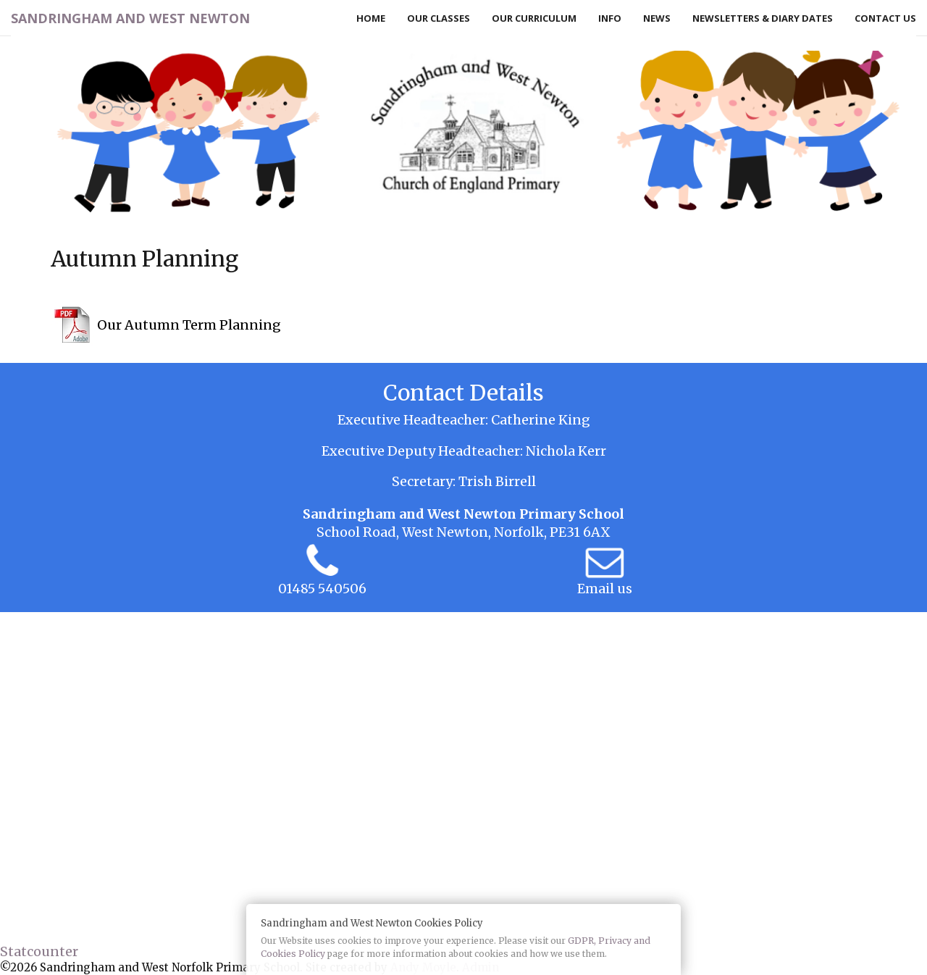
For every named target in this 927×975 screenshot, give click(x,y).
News (657, 18)
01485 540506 (322, 588)
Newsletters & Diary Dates (762, 18)
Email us (604, 588)
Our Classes (438, 18)
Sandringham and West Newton (130, 18)
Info (609, 18)
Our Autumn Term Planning (189, 325)
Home (370, 18)
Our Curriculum (534, 18)
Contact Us (885, 18)
